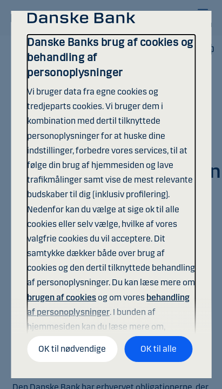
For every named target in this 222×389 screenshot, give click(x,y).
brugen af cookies (61, 297)
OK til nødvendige (72, 349)
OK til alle (158, 349)
